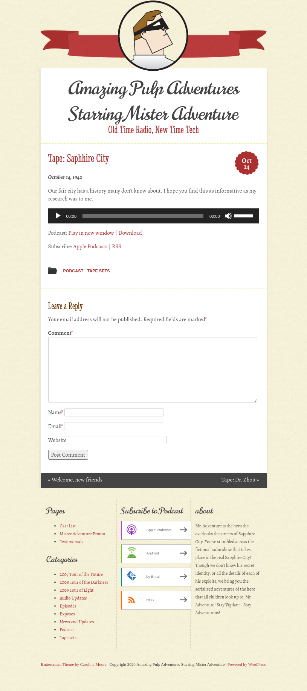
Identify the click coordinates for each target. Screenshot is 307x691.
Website (57, 440)
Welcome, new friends (75, 479)
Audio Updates (73, 598)
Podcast (73, 271)
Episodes (68, 606)
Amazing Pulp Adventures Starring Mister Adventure (153, 101)
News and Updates (77, 622)
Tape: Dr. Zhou (240, 479)
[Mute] (228, 216)
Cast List (68, 526)
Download (130, 233)
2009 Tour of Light (77, 590)
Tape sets (98, 271)
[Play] (58, 216)
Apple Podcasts (90, 246)
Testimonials (72, 542)
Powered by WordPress (247, 664)
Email (55, 426)
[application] (153, 215)
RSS (116, 246)
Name (56, 412)
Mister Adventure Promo (82, 534)
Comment (60, 333)
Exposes (67, 614)
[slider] (142, 216)
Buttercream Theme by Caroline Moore (74, 664)
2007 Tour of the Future (81, 574)
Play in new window (91, 233)
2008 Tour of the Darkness (84, 582)
